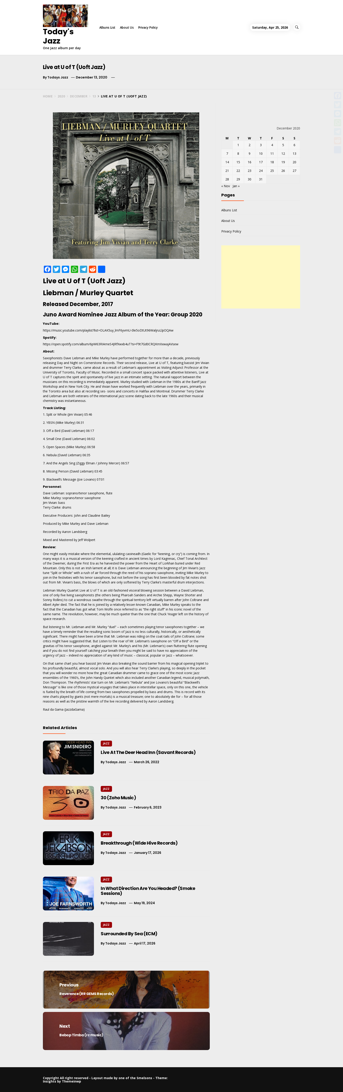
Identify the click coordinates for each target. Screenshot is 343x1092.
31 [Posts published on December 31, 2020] (261, 179)
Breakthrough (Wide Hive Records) (139, 843)
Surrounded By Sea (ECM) (129, 934)
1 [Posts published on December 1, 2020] (238, 145)
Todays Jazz (57, 77)
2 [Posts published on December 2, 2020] (249, 145)
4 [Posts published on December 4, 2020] (272, 145)
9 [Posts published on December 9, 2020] (249, 153)
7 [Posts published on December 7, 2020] (227, 153)
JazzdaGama (74, 709)
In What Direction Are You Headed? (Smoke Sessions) (148, 890)
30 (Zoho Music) (118, 798)
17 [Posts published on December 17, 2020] (261, 162)
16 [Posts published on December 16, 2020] (249, 162)
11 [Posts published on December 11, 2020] (272, 153)
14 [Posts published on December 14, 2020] (227, 162)
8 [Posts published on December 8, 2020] (238, 153)
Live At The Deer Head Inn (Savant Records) (148, 752)
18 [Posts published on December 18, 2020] (272, 162)
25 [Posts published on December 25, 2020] (272, 170)
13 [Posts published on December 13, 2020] (294, 153)
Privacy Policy (148, 27)
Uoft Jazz (106, 281)
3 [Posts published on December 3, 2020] (261, 145)
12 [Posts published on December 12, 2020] (283, 153)
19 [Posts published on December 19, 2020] (283, 162)
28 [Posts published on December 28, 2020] (227, 179)
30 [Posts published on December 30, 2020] (249, 179)
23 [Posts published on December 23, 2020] (249, 170)
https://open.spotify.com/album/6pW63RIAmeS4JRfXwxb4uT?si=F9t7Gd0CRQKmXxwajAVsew (110, 344)
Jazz (106, 743)
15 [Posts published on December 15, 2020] (238, 162)
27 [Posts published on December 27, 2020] (294, 170)
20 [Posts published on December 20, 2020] (294, 162)
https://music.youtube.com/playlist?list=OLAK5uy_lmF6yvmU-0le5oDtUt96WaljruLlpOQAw (108, 330)
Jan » (236, 186)
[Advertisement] (260, 277)
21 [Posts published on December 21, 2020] (227, 170)
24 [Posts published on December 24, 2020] (261, 170)
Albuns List (107, 27)
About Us (127, 27)
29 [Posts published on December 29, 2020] (238, 179)
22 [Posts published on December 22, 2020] (238, 170)
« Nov (225, 186)
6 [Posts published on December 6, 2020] (294, 145)
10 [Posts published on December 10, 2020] (261, 153)
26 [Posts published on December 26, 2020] (283, 170)
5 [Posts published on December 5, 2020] (283, 145)
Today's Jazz (58, 36)
